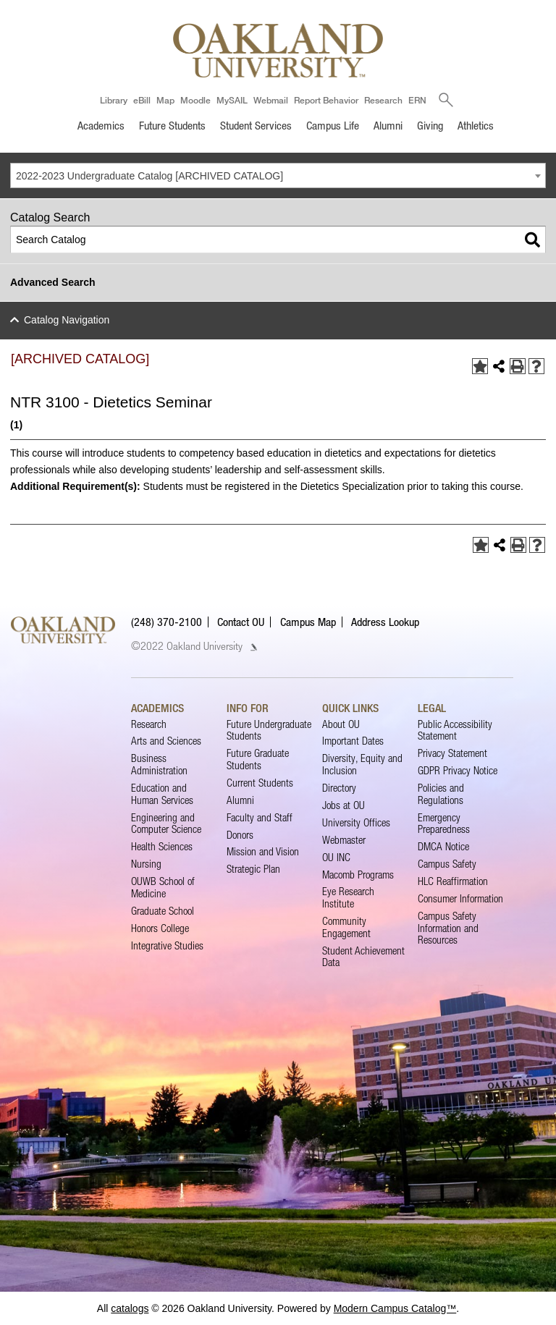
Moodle (195, 100)
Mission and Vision (263, 851)
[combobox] (278, 175)
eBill (142, 100)
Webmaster (344, 840)
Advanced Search (53, 282)
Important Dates (353, 741)
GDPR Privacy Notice (457, 770)
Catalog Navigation (66, 320)
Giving (430, 125)
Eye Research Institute (348, 897)
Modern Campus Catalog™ (395, 1308)
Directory (339, 788)
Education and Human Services (162, 793)
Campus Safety (447, 864)
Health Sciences (162, 846)
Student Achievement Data (363, 956)
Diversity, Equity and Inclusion (362, 764)
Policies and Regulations (441, 793)
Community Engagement (346, 927)
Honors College (160, 928)
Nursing (146, 864)
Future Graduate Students (258, 759)
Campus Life (332, 125)
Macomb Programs (358, 874)
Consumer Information (460, 898)
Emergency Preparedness (444, 823)
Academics (101, 125)
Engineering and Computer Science (166, 823)
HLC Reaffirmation (453, 881)
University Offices (356, 822)
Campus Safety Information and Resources (448, 928)
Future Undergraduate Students (269, 730)
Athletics (476, 125)
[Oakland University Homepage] (278, 50)
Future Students (172, 125)
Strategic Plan (253, 869)
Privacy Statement (452, 753)
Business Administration (159, 764)
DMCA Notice (443, 846)
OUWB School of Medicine (163, 887)
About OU (341, 724)
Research (383, 100)
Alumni (388, 125)
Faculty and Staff (259, 817)
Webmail (270, 100)
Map (165, 100)
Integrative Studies (167, 945)
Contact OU (240, 621)
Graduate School (162, 911)
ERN (417, 100)
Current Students (260, 782)
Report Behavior (326, 100)
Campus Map (308, 621)
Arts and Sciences (166, 741)
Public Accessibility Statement (455, 730)
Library (113, 100)
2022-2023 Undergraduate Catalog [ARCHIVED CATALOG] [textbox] (149, 176)
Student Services (256, 125)
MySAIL (232, 100)
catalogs (129, 1308)
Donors (240, 835)
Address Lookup (385, 621)
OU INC (336, 857)
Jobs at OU (343, 805)
